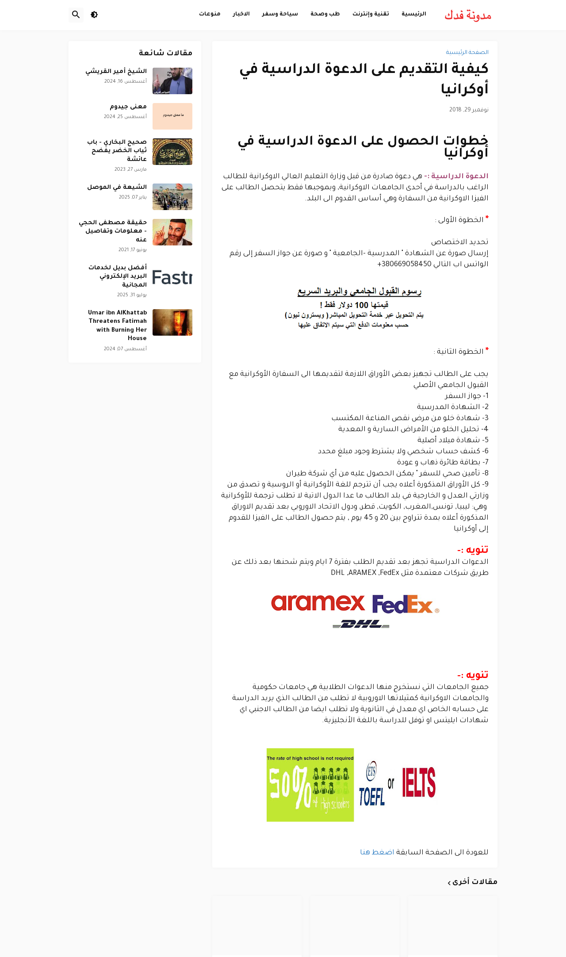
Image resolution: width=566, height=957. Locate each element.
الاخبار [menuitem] (241, 14)
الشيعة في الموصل (117, 187)
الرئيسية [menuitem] (414, 14)
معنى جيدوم (128, 107)
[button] (94, 15)
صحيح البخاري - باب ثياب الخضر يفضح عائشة (117, 151)
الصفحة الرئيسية (467, 53)
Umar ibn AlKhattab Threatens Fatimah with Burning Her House (117, 326)
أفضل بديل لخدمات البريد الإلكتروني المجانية (117, 277)
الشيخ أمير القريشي (116, 72)
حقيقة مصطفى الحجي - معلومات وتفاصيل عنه (113, 232)
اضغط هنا (377, 853)
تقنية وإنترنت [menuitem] (370, 14)
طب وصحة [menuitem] (325, 14)
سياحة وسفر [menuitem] (280, 14)
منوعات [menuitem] (210, 14)
